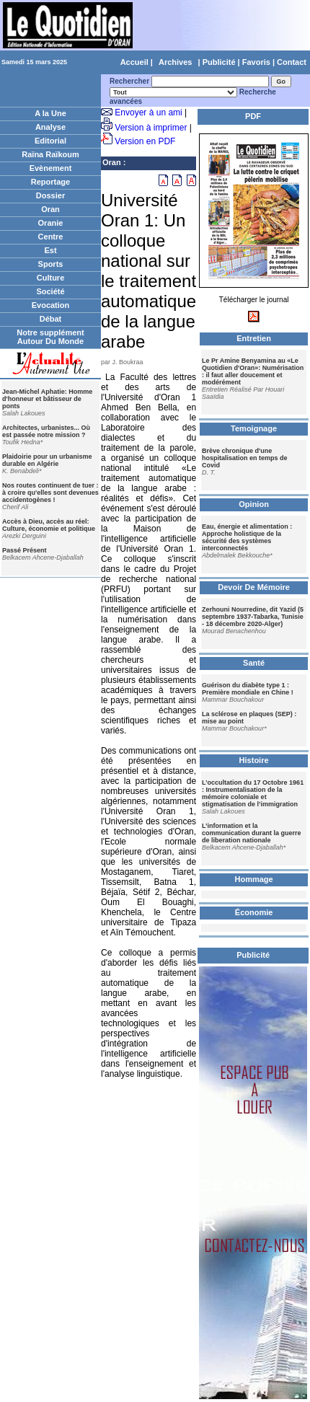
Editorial (50, 140)
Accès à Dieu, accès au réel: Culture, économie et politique (48, 525)
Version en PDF (145, 141)
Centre (50, 236)
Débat (51, 318)
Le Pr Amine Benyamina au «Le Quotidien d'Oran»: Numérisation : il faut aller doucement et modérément (253, 371)
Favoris (256, 62)
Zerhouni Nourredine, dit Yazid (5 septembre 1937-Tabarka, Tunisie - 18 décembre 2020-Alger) (253, 616)
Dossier (50, 195)
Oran (50, 209)
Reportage (50, 181)
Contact (291, 62)
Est (50, 250)
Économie (254, 912)
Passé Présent (24, 550)
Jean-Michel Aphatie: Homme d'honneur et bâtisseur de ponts (47, 399)
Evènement (51, 168)
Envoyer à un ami (148, 112)
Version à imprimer (151, 128)
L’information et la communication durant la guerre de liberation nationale (251, 833)
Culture (51, 277)
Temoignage (254, 428)
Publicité (219, 62)
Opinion (254, 504)
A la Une (50, 113)
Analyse (50, 127)
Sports (50, 264)
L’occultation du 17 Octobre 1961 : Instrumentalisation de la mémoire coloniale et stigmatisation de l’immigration (253, 793)
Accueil (134, 62)
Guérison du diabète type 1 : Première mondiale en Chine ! (247, 689)
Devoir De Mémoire (254, 587)
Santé (254, 662)
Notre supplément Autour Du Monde (50, 336)
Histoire (254, 760)
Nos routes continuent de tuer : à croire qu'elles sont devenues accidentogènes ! (50, 492)
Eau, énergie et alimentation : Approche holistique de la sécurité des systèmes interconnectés (247, 537)
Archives (175, 62)
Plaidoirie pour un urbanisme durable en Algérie (47, 460)
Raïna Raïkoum (50, 154)
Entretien (253, 338)
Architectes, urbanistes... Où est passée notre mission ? (46, 431)
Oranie (50, 223)
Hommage (254, 879)
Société (50, 291)
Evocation (51, 305)
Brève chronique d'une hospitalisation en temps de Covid (245, 458)
